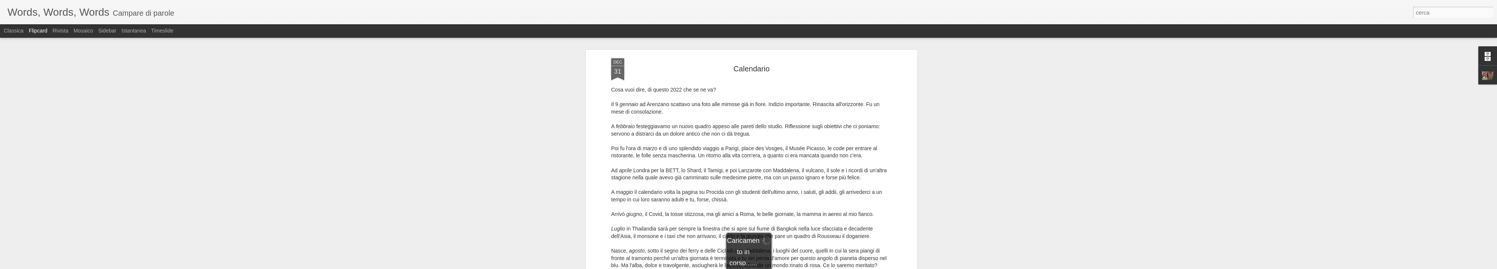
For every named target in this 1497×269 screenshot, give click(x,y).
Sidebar (107, 31)
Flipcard (38, 31)
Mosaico (83, 31)
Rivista (60, 31)
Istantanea (134, 31)
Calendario (752, 69)
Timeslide (162, 31)
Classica (14, 31)
